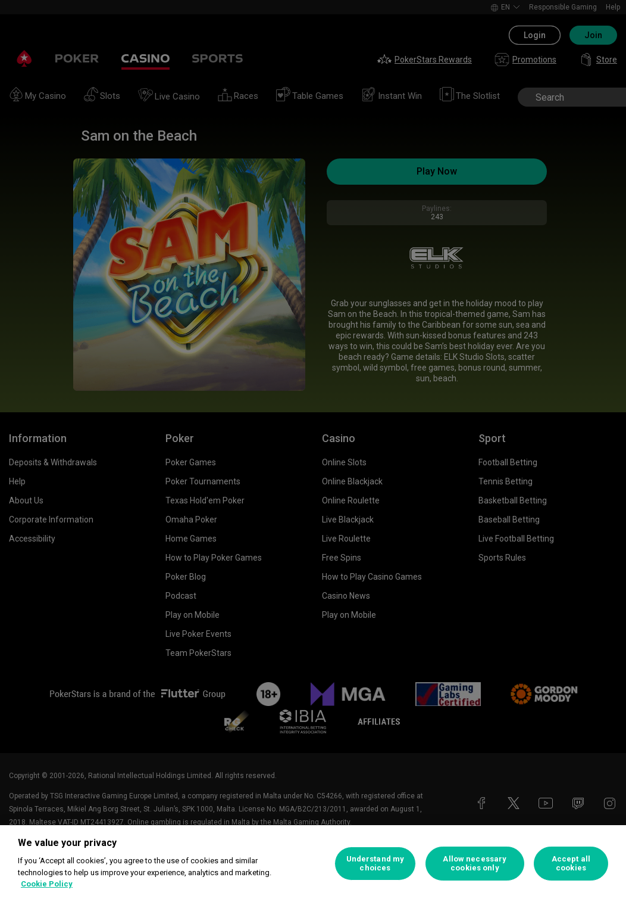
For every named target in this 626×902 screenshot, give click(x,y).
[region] (313, 863)
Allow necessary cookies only (474, 863)
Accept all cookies (571, 863)
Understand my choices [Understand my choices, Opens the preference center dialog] (375, 863)
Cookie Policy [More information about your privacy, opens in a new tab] (47, 883)
